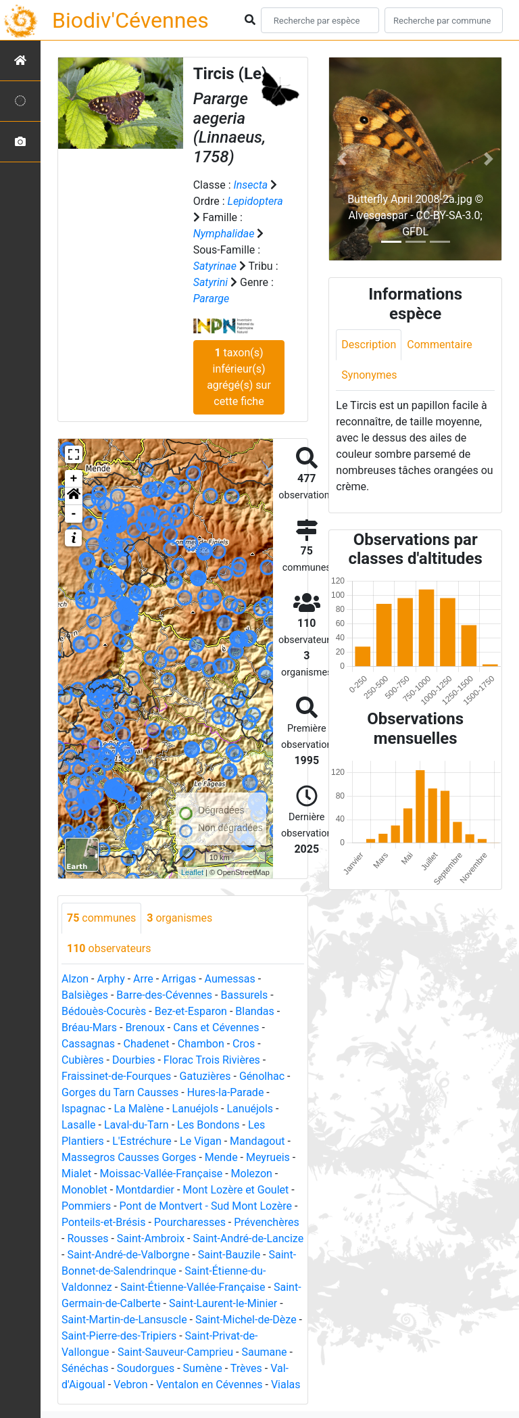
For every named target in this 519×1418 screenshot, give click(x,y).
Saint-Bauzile (229, 1254)
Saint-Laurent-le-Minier (223, 1303)
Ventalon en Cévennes (209, 1384)
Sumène (202, 1368)
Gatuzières (205, 1076)
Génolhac (262, 1076)
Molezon (251, 1173)
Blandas (254, 1011)
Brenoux (144, 1027)
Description (368, 344)
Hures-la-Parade (225, 1092)
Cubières (82, 1060)
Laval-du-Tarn (136, 1124)
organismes (179, 918)
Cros (243, 1043)
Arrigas (179, 978)
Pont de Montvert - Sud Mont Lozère (206, 1206)
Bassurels (244, 995)
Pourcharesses (190, 1222)
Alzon (75, 978)
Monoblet (84, 1189)
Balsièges (84, 995)
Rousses (87, 1238)
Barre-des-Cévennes (164, 995)
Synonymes (369, 375)
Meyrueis (268, 1157)
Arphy (110, 978)
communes (101, 918)
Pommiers (86, 1206)
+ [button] (74, 479)
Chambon (201, 1043)
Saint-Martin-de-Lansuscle (124, 1319)
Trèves (246, 1368)
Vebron (131, 1384)
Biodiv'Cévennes (130, 20)
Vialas (286, 1384)
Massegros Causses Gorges (128, 1157)
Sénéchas (84, 1368)
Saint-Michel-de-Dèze (246, 1319)
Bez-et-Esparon (191, 1011)
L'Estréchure (142, 1141)
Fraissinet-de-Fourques (116, 1076)
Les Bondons (208, 1124)
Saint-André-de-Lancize (248, 1238)
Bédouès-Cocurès (103, 1011)
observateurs (109, 948)
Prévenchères (266, 1222)
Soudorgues (145, 1368)
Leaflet (192, 872)
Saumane (264, 1352)
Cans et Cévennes (216, 1027)
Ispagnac (83, 1108)
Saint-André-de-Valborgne (128, 1254)
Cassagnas (88, 1043)
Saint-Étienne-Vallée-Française (193, 1287)
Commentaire (439, 344)
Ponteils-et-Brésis (103, 1222)
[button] (73, 496)
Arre (143, 978)
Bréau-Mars (89, 1027)
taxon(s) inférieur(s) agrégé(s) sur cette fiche (239, 377)
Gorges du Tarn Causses (119, 1092)
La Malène (139, 1108)
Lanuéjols (195, 1108)
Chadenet (146, 1043)
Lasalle (78, 1124)
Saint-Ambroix (150, 1238)
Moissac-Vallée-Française (161, 1173)
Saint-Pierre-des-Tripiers (118, 1335)
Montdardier (145, 1189)
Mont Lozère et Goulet (235, 1189)
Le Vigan (201, 1141)
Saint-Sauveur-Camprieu (175, 1352)
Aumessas (230, 978)
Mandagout (257, 1141)
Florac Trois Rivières (212, 1060)
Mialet (76, 1173)
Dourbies (133, 1060)
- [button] (74, 514)
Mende (221, 1157)
